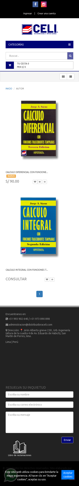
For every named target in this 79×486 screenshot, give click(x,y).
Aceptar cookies (67, 474)
